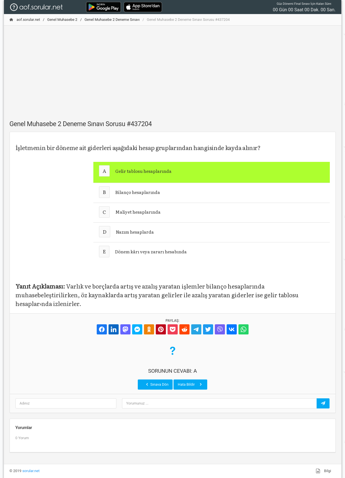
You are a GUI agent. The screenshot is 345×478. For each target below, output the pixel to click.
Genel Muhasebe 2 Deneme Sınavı (112, 19)
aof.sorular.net (25, 19)
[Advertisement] (173, 69)
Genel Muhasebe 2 (62, 19)
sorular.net (30, 471)
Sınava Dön (156, 384)
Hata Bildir (190, 384)
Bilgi (323, 471)
